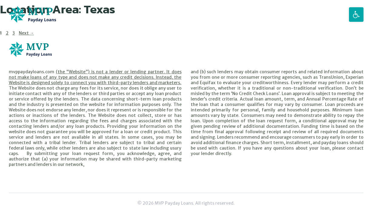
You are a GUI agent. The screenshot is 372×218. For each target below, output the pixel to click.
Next (26, 33)
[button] (356, 14)
